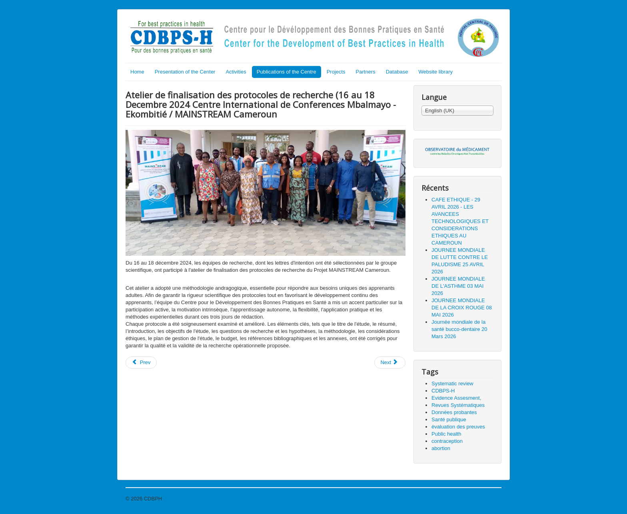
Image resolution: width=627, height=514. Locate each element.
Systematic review (452, 383)
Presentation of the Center (185, 72)
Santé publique (448, 419)
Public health (446, 434)
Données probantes (454, 412)
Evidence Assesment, (456, 398)
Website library (435, 72)
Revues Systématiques (458, 405)
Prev (141, 362)
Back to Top (487, 499)
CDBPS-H (443, 391)
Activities (236, 72)
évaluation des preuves (458, 427)
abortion (440, 448)
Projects (336, 72)
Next (389, 362)
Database (397, 72)
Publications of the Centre (286, 72)
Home (137, 72)
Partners (365, 72)
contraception (447, 441)
